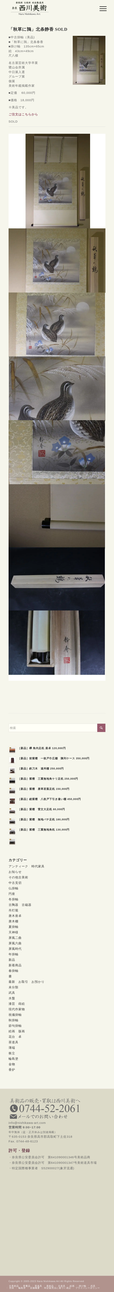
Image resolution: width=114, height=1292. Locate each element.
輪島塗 (13, 1058)
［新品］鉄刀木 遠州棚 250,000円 (41, 768)
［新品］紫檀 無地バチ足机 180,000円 (44, 819)
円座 (12, 893)
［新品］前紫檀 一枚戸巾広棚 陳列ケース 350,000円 (54, 758)
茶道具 (13, 1042)
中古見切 (15, 882)
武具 (12, 992)
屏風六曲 (15, 943)
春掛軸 (13, 970)
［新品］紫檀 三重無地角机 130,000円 (44, 829)
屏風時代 (15, 948)
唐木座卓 (15, 915)
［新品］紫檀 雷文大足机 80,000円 (41, 809)
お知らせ (15, 871)
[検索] (57, 728)
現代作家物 (17, 1009)
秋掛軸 (13, 1020)
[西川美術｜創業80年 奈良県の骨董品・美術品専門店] (47, 8)
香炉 (12, 1069)
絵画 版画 (17, 1031)
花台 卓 (15, 1036)
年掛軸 (13, 954)
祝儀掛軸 (15, 1014)
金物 (12, 1064)
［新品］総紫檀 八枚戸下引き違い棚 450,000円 (49, 799)
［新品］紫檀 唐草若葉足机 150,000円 (44, 788)
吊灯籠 (13, 910)
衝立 (12, 1053)
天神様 (13, 932)
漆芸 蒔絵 (17, 1003)
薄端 (12, 1047)
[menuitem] (99, 8)
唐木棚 (13, 921)
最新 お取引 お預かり (27, 981)
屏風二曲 (15, 937)
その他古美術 (18, 877)
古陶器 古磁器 (20, 904)
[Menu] (99, 8)
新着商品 (15, 965)
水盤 (12, 998)
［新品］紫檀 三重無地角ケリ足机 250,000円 (48, 778)
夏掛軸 (13, 926)
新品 (12, 959)
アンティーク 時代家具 (27, 866)
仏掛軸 (13, 888)
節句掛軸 (15, 1025)
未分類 (13, 987)
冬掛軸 (13, 899)
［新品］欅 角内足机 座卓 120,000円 (42, 748)
